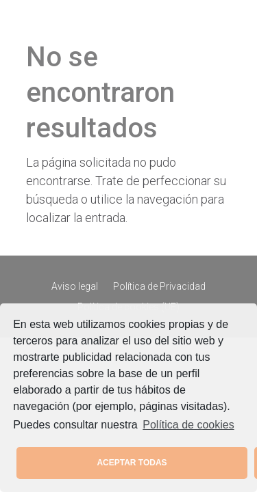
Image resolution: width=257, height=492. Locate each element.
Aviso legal (74, 287)
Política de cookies (188, 424)
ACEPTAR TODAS (132, 462)
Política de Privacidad (159, 287)
